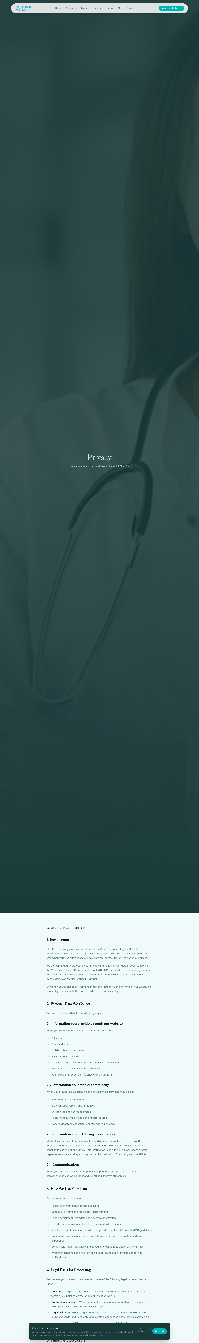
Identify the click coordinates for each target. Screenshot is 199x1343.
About (110, 8)
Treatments (71, 8)
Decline (144, 1331)
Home (58, 8)
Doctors (85, 8)
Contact (130, 8)
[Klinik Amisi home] (23, 8)
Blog (120, 8)
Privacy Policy (104, 1335)
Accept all (159, 1331)
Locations (97, 8)
